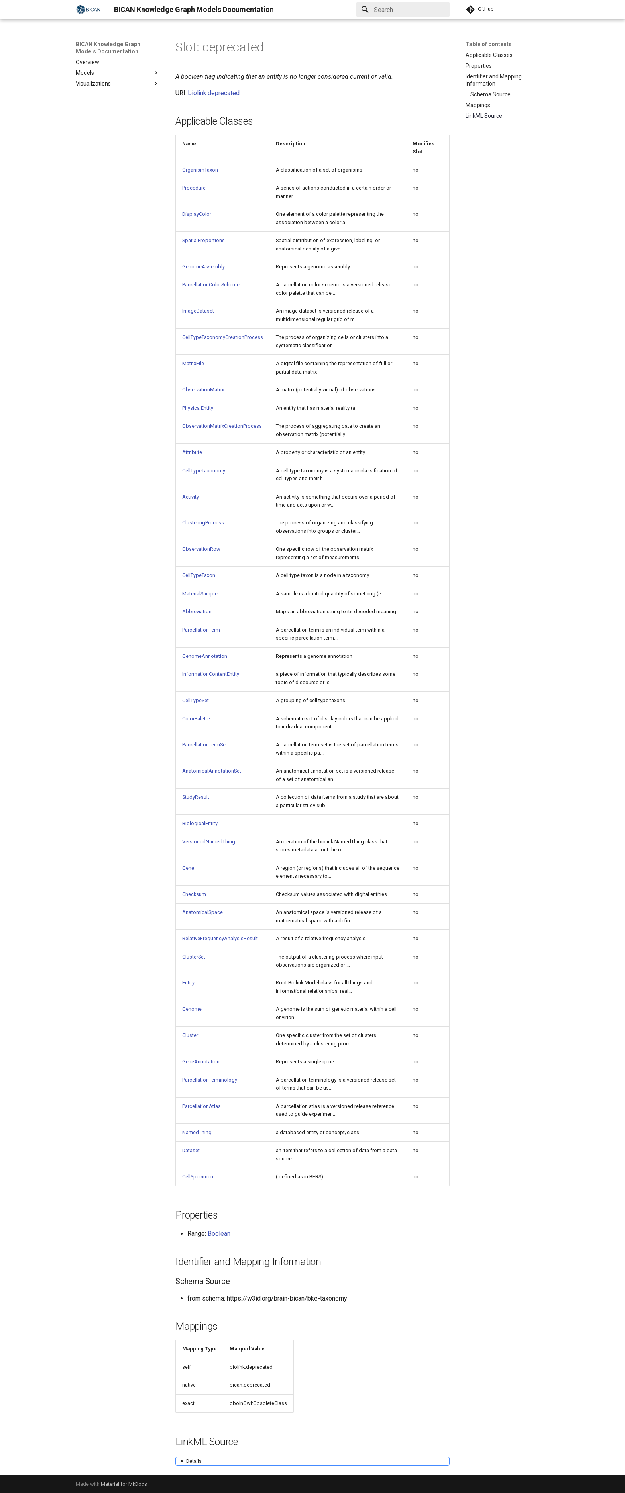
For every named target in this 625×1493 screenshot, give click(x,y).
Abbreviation (197, 611)
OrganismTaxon (200, 170)
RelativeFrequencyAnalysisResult (220, 938)
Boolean (219, 1233)
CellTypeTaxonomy (203, 471)
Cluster (190, 1035)
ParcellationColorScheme (211, 285)
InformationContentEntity (210, 674)
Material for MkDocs (124, 1484)
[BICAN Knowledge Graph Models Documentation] (88, 10)
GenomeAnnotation (204, 656)
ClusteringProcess (203, 523)
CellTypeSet (195, 700)
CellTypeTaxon (198, 575)
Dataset (191, 1150)
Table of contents (489, 44)
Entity (188, 983)
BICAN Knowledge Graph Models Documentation (108, 48)
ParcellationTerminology (209, 1080)
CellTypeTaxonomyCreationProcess (222, 337)
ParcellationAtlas (201, 1106)
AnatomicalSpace (202, 912)
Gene (188, 868)
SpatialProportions (203, 240)
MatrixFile (193, 363)
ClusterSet (193, 957)
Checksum (194, 894)
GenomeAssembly (203, 267)
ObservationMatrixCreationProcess (222, 426)
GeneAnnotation (201, 1061)
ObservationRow (201, 549)
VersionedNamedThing (208, 842)
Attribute (192, 452)
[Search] (403, 9)
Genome (192, 1009)
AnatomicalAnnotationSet (211, 771)
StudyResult (195, 797)
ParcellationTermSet (204, 744)
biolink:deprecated (214, 93)
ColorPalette (196, 719)
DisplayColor (196, 214)
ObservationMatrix (203, 390)
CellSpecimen (197, 1177)
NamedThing (197, 1132)
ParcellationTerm (201, 630)
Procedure (194, 188)
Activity (190, 497)
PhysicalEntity (197, 408)
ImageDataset (198, 311)
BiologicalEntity (200, 823)
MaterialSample (200, 594)
